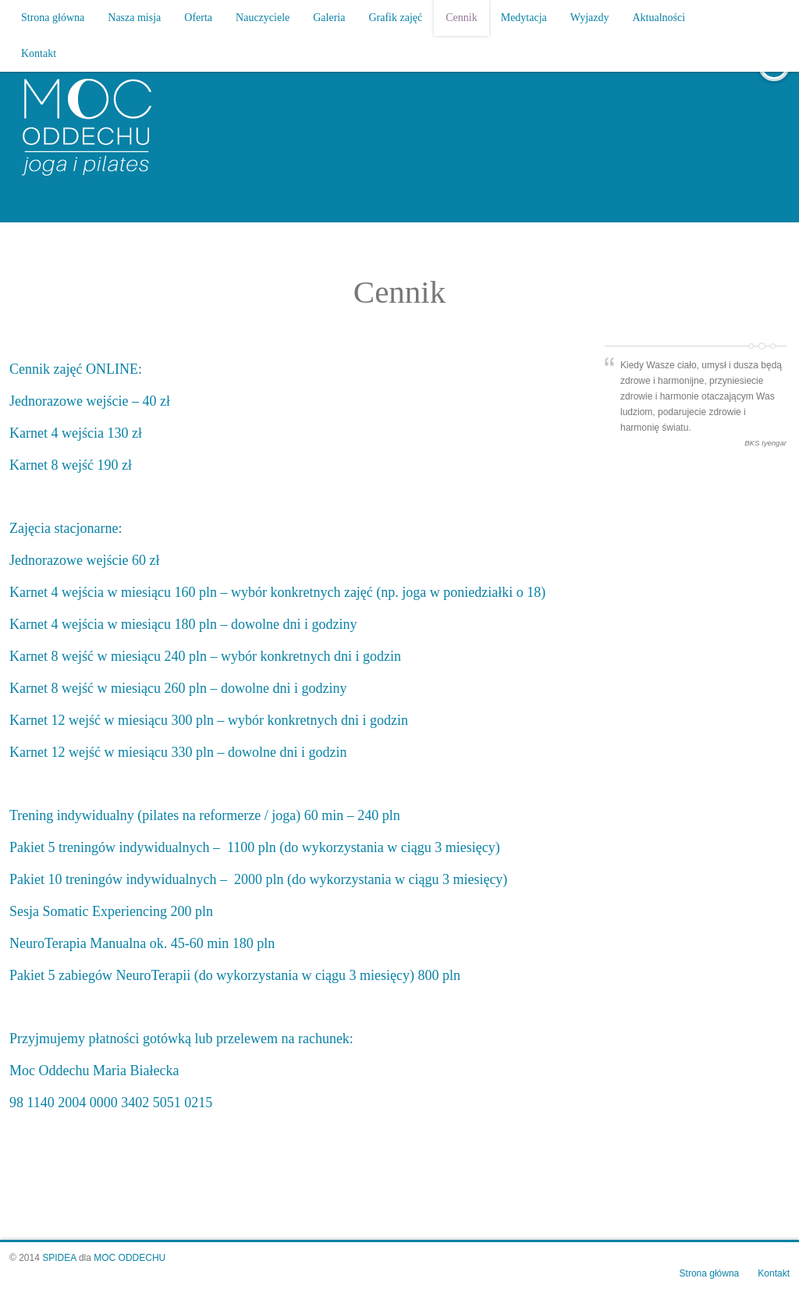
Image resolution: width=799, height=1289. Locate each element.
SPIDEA (59, 1257)
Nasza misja (134, 17)
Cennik (461, 17)
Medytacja (524, 17)
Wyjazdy (589, 17)
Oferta (198, 17)
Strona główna (52, 17)
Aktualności (659, 17)
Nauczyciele (262, 17)
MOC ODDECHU (129, 1257)
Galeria (329, 17)
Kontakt (38, 53)
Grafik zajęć (395, 17)
